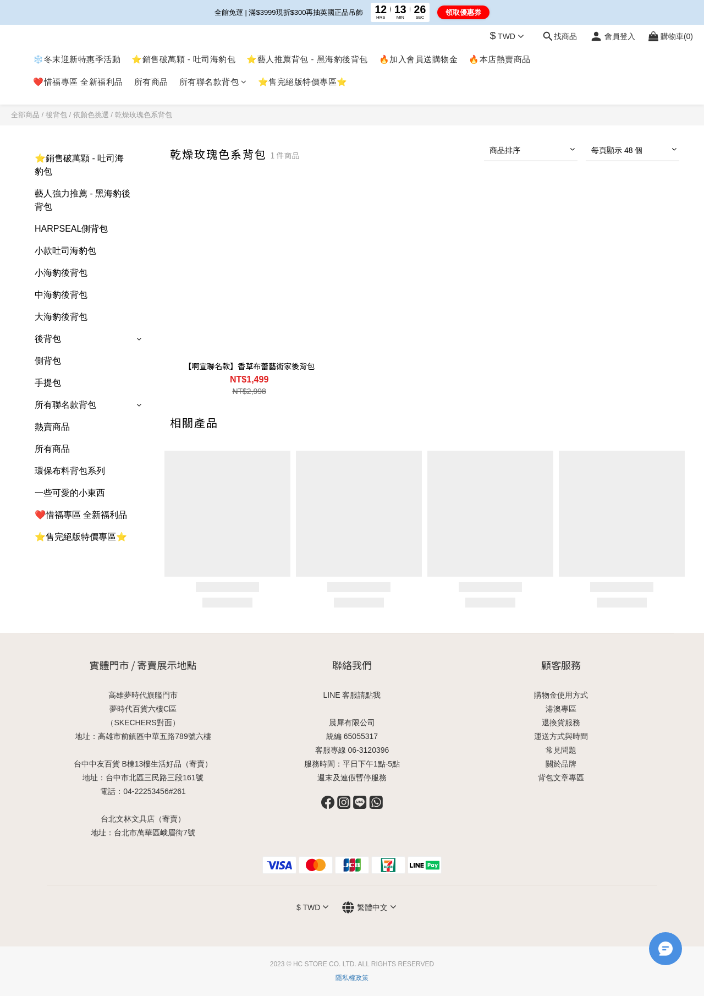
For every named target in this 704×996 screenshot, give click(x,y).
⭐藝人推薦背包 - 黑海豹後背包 (306, 59)
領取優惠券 (463, 12)
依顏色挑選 (91, 115)
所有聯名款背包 (213, 81)
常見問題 (561, 750)
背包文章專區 (561, 777)
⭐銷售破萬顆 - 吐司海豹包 (183, 59)
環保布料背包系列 (70, 470)
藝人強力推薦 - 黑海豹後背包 (82, 200)
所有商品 (151, 81)
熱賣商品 (52, 426)
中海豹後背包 (61, 294)
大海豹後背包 (61, 316)
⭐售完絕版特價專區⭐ (303, 81)
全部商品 (25, 115)
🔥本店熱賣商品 (500, 59)
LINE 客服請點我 (352, 695)
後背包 (56, 115)
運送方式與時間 (561, 736)
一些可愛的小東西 (70, 492)
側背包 (48, 360)
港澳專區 (561, 708)
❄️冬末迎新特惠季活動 (76, 59)
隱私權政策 (352, 978)
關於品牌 (561, 763)
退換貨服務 (561, 722)
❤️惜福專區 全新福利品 (78, 81)
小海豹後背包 (61, 272)
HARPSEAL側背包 (71, 228)
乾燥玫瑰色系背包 (143, 115)
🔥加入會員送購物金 (418, 59)
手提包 (48, 382)
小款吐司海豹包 (65, 250)
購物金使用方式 (561, 695)
